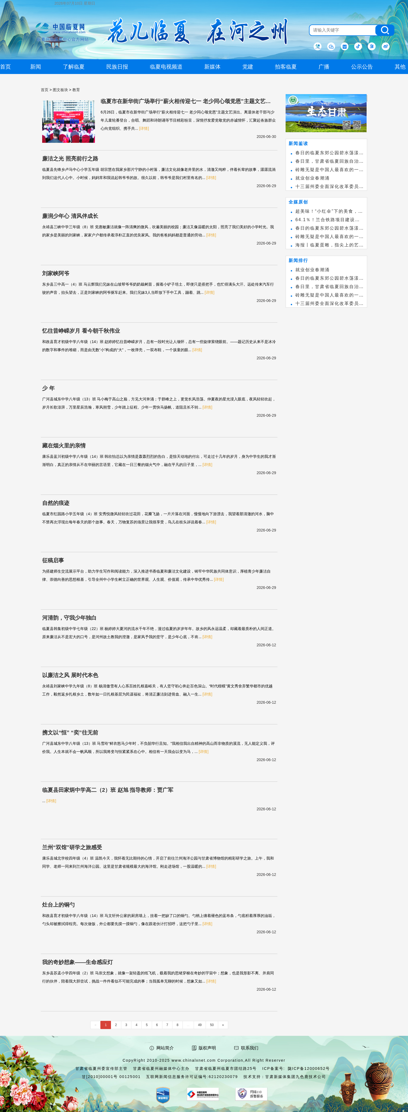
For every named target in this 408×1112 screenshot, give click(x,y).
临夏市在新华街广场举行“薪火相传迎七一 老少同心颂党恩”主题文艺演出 (186, 101)
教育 (76, 90)
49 (200, 1025)
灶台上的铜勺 (58, 905)
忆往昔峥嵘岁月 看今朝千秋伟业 (81, 331)
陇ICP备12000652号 (309, 1068)
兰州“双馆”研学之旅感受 (72, 847)
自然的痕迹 (55, 503)
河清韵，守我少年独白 (69, 618)
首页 (44, 90)
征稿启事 (53, 560)
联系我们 (249, 1048)
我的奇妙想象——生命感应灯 (77, 962)
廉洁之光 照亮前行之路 (70, 159)
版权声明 (207, 1048)
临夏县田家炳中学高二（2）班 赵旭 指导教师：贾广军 (107, 790)
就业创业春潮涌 (312, 178)
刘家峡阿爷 (55, 273)
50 (212, 1025)
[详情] (144, 128)
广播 (324, 67)
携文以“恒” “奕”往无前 (70, 733)
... (188, 1025)
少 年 (48, 388)
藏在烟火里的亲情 (64, 446)
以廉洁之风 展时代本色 (70, 675)
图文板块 (60, 90)
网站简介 (165, 1048)
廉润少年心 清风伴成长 (70, 216)
